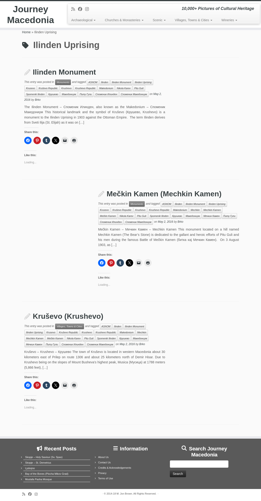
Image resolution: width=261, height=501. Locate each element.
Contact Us (104, 462)
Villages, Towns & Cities (193, 20)
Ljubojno (30, 468)
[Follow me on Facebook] (81, 9)
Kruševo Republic (48, 88)
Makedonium (106, 88)
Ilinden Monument (64, 72)
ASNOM (92, 82)
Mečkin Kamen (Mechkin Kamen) (164, 194)
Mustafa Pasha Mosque (38, 479)
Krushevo (66, 88)
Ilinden (104, 82)
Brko (38, 99)
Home (26, 32)
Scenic (159, 20)
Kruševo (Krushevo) (68, 316)
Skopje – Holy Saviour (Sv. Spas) (44, 457)
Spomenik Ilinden (35, 94)
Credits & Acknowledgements (114, 467)
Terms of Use (105, 478)
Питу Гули (86, 94)
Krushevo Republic (85, 88)
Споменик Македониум (134, 94)
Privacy (102, 473)
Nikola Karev (124, 88)
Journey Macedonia (30, 14)
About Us (103, 457)
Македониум (69, 94)
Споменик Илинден (106, 94)
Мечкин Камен (212, 216)
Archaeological (83, 20)
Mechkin (195, 210)
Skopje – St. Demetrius (38, 462)
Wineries (229, 20)
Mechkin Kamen (212, 210)
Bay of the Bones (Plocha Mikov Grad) (46, 473)
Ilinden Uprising (143, 82)
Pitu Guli (139, 88)
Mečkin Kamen (108, 216)
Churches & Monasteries (124, 20)
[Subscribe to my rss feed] (74, 9)
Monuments (63, 82)
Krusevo (30, 88)
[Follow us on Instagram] (88, 9)
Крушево (53, 94)
